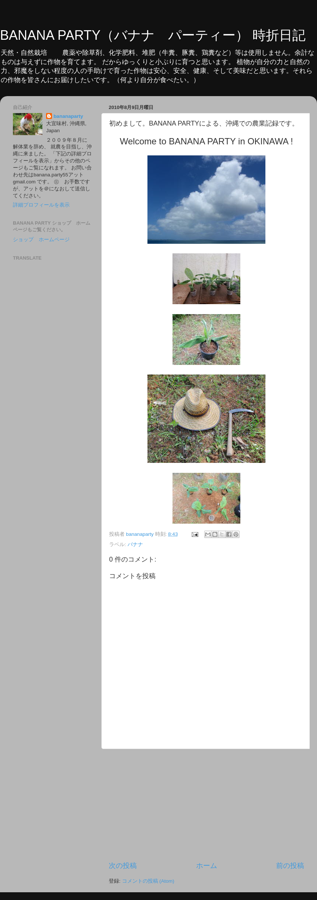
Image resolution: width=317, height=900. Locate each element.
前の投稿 (290, 865)
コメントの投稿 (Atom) (148, 881)
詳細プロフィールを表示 (41, 205)
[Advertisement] (206, 805)
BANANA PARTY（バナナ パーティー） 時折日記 (153, 35)
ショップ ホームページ (41, 239)
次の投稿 (123, 865)
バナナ (135, 544)
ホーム (206, 865)
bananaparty (68, 116)
